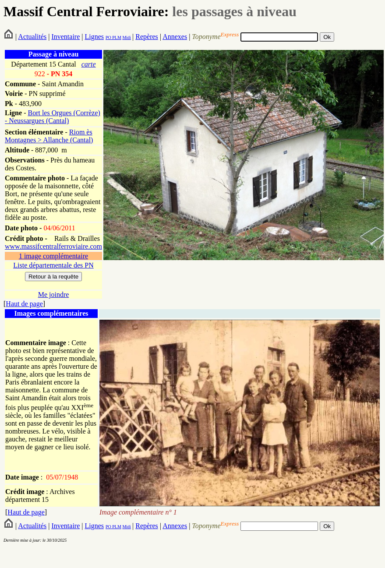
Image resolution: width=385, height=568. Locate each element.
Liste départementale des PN (53, 265)
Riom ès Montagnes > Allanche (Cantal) (49, 136)
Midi (126, 37)
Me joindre (53, 294)
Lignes (94, 36)
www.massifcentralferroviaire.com (53, 246)
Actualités (32, 36)
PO (108, 37)
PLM (116, 37)
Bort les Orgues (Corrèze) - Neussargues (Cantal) (52, 116)
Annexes (174, 36)
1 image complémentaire (53, 256)
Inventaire (65, 36)
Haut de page (24, 303)
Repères (146, 36)
